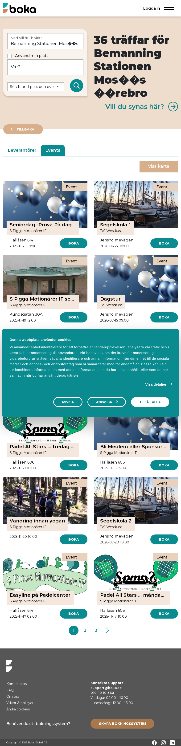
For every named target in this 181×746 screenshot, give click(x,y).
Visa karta (158, 166)
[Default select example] (36, 87)
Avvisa (68, 402)
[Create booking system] (122, 724)
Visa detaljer (155, 384)
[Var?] (45, 67)
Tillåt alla (150, 402)
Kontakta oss (17, 684)
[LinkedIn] (172, 742)
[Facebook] (154, 742)
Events (52, 150)
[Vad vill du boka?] (45, 41)
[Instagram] (163, 742)
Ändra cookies (18, 709)
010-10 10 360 (102, 693)
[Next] (107, 630)
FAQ (10, 690)
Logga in (151, 8)
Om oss (12, 696)
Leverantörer (22, 150)
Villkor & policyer (19, 703)
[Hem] (19, 8)
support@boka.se (106, 688)
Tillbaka (25, 129)
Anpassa (107, 402)
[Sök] (76, 85)
